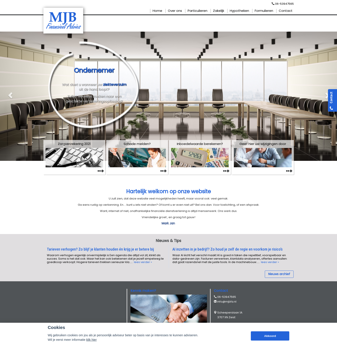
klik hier (91, 339)
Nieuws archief (279, 274)
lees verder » (142, 262)
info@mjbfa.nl (226, 302)
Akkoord (270, 336)
